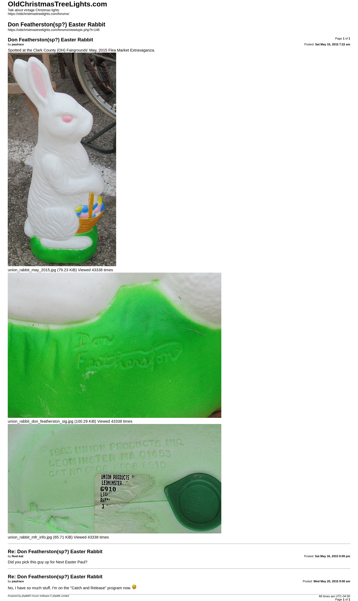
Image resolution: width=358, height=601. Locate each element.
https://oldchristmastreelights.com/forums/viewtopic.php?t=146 (54, 30)
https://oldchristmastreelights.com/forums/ (38, 14)
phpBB (25, 596)
